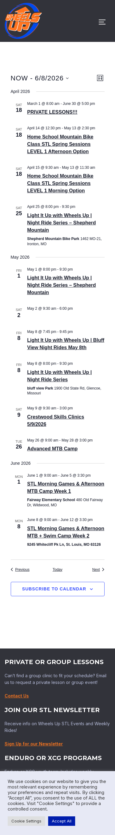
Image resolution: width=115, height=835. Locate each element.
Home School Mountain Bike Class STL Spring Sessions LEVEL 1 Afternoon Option (60, 144)
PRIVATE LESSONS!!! (52, 112)
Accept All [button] (61, 820)
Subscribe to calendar (54, 588)
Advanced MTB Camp (52, 448)
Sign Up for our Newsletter (34, 743)
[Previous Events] (20, 569)
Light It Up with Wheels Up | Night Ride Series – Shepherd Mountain (61, 223)
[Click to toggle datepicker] (40, 78)
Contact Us (17, 695)
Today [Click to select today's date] (57, 569)
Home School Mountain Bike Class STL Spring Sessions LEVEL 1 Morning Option (60, 183)
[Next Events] (98, 569)
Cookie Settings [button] (26, 820)
